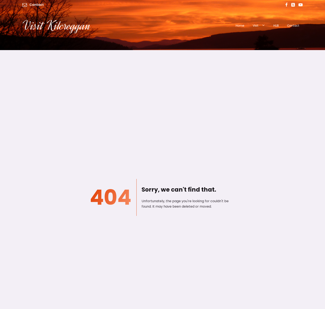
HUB (276, 25)
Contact (293, 25)
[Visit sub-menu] (264, 26)
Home (240, 25)
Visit (255, 25)
